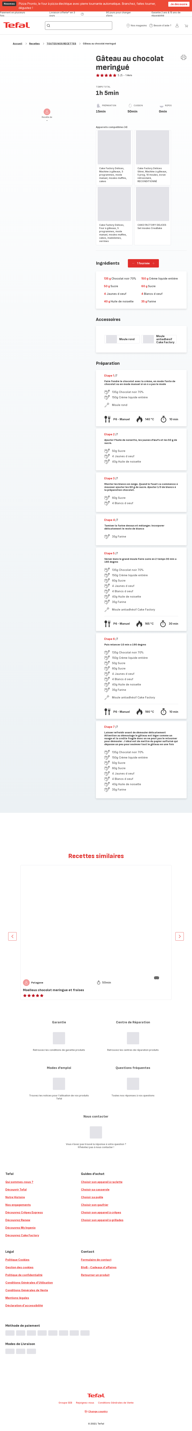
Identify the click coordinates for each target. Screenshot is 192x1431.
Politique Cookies (17, 1259)
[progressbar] (111, 339)
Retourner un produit (95, 1275)
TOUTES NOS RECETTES (61, 43)
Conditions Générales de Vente (26, 1290)
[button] (136, 25)
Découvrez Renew (17, 1220)
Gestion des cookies (19, 1267)
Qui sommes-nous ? (19, 1182)
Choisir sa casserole (95, 1189)
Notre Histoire (15, 1197)
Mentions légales (17, 1297)
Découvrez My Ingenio (20, 1227)
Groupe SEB (65, 1402)
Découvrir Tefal (16, 1189)
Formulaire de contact (96, 1259)
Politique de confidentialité (23, 1275)
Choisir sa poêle (92, 1197)
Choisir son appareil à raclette (102, 1182)
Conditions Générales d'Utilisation (29, 1282)
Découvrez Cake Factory (22, 1235)
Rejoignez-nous (85, 1402)
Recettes (34, 43)
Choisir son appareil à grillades (102, 1220)
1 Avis (128, 75)
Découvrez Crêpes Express (24, 1212)
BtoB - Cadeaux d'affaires (99, 1267)
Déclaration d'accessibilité (24, 1305)
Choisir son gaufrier (94, 1204)
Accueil (17, 43)
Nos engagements (18, 1204)
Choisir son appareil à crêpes (101, 1212)
